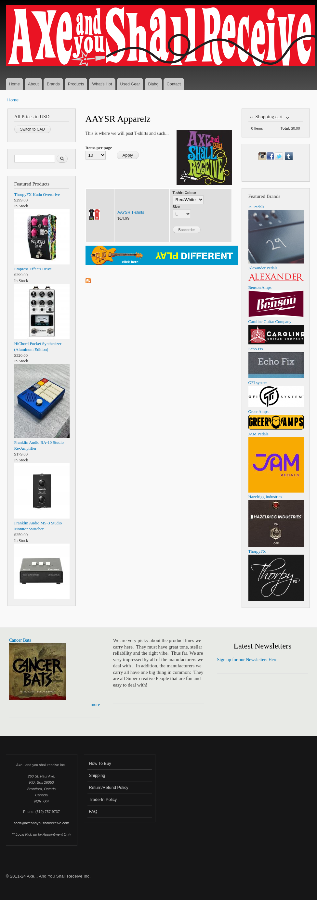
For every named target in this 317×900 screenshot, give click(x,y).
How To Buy (100, 763)
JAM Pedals (258, 434)
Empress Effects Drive (33, 269)
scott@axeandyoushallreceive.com (41, 823)
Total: (285, 128)
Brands (53, 84)
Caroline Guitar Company (270, 321)
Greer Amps (258, 411)
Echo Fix (256, 349)
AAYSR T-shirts (130, 212)
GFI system (258, 382)
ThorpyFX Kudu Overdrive (37, 194)
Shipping (97, 775)
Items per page (99, 147)
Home (14, 84)
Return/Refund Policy (108, 787)
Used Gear (130, 84)
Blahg (153, 84)
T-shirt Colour (184, 193)
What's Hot (102, 84)
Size (176, 207)
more (95, 704)
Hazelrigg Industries (265, 497)
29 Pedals (256, 207)
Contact (174, 84)
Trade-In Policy (103, 799)
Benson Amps (259, 287)
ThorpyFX (257, 551)
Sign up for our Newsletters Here (247, 659)
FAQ (93, 811)
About (33, 84)
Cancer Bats (20, 640)
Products (76, 84)
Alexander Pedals (263, 268)
